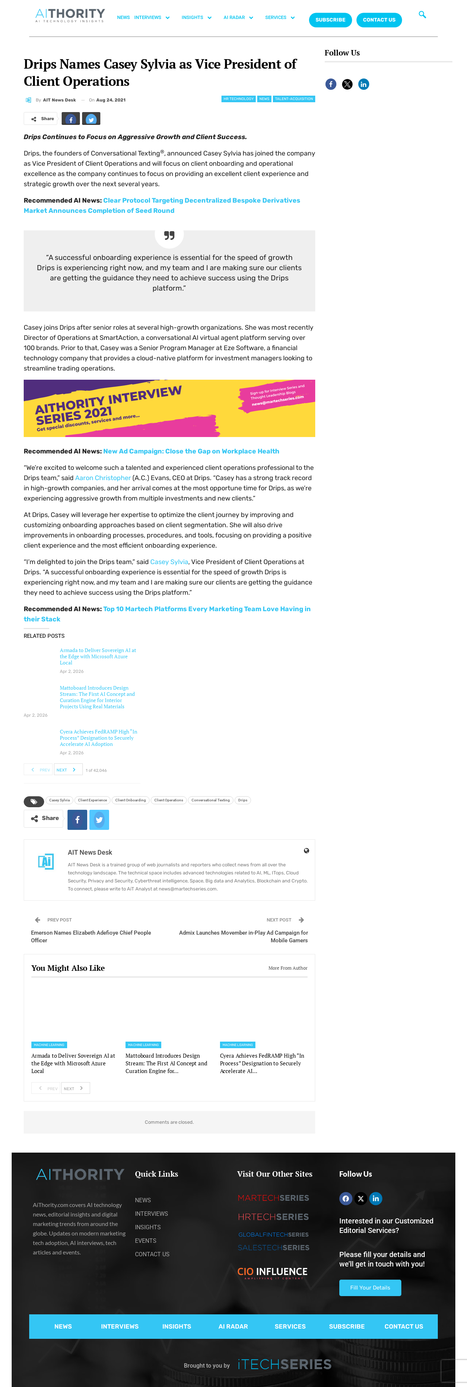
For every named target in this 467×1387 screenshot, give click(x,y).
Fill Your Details (370, 1287)
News (264, 99)
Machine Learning (49, 1045)
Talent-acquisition (294, 99)
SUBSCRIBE (347, 1326)
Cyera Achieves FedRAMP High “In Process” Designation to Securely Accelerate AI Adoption (98, 737)
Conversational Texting (211, 800)
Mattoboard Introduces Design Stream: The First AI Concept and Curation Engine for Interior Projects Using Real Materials (97, 697)
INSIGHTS (200, 17)
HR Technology (239, 99)
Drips (242, 800)
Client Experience (92, 800)
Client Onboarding (130, 800)
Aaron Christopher (103, 478)
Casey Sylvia (169, 562)
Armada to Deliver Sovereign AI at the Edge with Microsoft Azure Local (98, 656)
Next (68, 769)
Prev (38, 769)
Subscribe (331, 20)
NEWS (123, 17)
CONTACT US (379, 20)
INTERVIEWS (155, 17)
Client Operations (168, 800)
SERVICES (283, 17)
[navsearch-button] (422, 16)
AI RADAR (242, 17)
